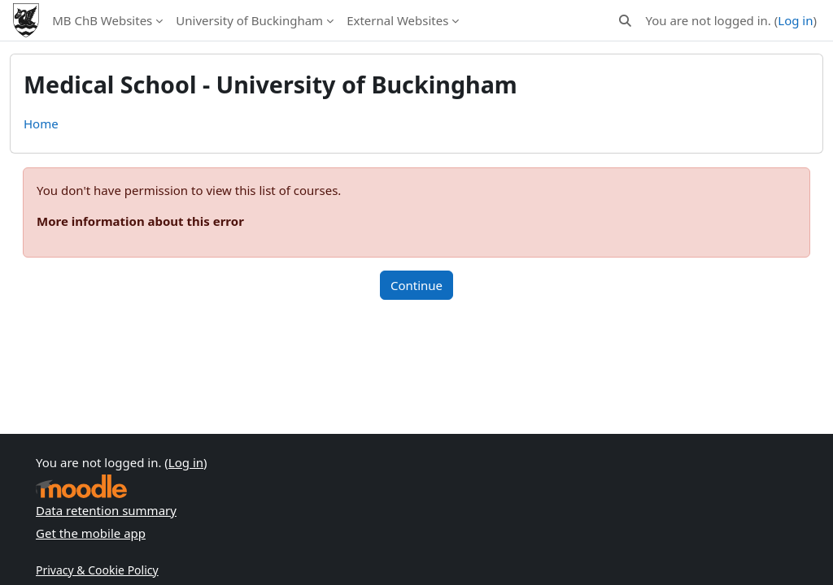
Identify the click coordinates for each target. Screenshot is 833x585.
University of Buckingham (249, 20)
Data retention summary (106, 510)
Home (41, 123)
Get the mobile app (91, 533)
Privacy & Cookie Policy (97, 570)
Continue (416, 285)
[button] (625, 20)
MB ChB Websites (102, 20)
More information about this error (140, 221)
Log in (795, 20)
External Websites (397, 20)
